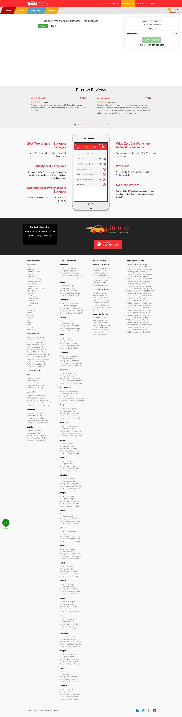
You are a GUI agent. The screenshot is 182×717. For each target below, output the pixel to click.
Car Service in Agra (33, 378)
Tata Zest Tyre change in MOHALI (137, 315)
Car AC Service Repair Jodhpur (70, 504)
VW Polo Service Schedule (36, 361)
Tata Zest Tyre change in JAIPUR (137, 300)
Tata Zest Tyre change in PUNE (136, 329)
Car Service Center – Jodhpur (70, 506)
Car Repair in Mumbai (67, 586)
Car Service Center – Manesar (70, 559)
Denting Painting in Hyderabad (70, 431)
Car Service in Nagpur (67, 602)
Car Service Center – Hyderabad (71, 436)
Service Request (32, 264)
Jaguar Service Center (100, 298)
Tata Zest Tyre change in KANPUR (137, 308)
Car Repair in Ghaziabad (68, 376)
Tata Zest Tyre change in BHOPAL (137, 276)
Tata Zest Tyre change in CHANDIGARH (139, 279)
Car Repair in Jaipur (66, 464)
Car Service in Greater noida (69, 391)
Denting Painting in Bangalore (70, 273)
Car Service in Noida (67, 619)
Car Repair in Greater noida (69, 393)
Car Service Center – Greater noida (72, 401)
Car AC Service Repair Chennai (70, 328)
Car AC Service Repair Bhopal (70, 293)
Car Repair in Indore (67, 446)
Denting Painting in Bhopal (69, 291)
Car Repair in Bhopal (67, 288)
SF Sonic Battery (32, 300)
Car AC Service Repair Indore (70, 451)
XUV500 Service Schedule (35, 366)
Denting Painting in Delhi (68, 343)
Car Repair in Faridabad (68, 358)
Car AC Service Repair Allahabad (38, 420)
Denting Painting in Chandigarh (70, 308)
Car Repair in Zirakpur (67, 692)
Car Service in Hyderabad (68, 426)
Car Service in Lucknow (68, 531)
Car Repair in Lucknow (67, 534)
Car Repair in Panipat (67, 657)
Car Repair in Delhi (66, 341)
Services (141, 3)
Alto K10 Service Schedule (36, 340)
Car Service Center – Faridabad (70, 366)
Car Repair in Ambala (34, 433)
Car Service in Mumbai (67, 584)
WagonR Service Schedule (36, 337)
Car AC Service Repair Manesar (70, 556)
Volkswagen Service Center (102, 307)
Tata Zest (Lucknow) (152, 24)
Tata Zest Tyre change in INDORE (137, 298)
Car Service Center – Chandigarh (71, 313)
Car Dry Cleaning (32, 284)
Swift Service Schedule (34, 342)
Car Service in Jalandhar (68, 479)
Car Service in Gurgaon (68, 409)
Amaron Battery (32, 298)
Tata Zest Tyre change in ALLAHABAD (139, 269)
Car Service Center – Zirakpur (70, 699)
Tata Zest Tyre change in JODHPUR (138, 305)
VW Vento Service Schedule (36, 364)
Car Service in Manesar (68, 549)
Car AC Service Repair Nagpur (70, 609)
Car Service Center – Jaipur (69, 471)
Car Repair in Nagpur (67, 604)
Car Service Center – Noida (69, 629)
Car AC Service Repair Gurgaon (70, 416)
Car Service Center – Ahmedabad (38, 405)
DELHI (83, 98)
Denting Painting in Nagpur (69, 606)
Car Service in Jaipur (67, 461)
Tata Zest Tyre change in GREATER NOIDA (140, 291)
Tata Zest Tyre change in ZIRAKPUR (138, 332)
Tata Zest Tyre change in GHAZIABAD (139, 288)
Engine (29, 320)
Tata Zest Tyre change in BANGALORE (139, 274)
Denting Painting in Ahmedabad (38, 400)
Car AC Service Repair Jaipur (69, 468)
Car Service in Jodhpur (67, 496)
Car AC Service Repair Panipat (70, 661)
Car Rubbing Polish (33, 286)
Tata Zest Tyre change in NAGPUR (137, 320)
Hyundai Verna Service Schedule (38, 354)
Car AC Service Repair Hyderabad (71, 433)
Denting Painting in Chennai (69, 326)
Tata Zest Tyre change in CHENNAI (138, 281)
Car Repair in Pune (66, 674)
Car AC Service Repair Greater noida (72, 398)
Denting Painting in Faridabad (70, 361)
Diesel (53, 26)
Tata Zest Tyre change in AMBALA (137, 272)
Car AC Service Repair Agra (36, 385)
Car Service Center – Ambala (36, 440)
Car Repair (30, 276)
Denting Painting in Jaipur (69, 466)
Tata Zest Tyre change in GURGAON (138, 293)
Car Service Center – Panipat (70, 664)
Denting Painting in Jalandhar (70, 484)
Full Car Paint (31, 291)
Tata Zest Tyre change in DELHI (137, 284)
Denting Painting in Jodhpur (69, 501)
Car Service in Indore (67, 444)
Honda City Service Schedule (36, 357)
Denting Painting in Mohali (69, 571)
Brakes (29, 305)
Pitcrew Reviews (91, 89)
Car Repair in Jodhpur (67, 499)
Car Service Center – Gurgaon (70, 418)
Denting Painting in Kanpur (69, 519)
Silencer (29, 325)
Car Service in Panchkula (68, 637)
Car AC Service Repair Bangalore (71, 275)
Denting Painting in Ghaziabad (70, 378)
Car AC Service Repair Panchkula (71, 644)
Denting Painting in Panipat (69, 659)
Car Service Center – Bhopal (69, 295)
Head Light (30, 315)
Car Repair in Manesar (67, 551)
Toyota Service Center (100, 285)
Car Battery (30, 293)
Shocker (29, 313)
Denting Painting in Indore (69, 448)
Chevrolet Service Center (101, 268)
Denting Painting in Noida (69, 624)
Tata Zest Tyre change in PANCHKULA (139, 325)
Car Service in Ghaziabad (68, 373)
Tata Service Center (99, 283)
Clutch (29, 308)
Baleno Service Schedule (35, 347)
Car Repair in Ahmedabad (36, 398)
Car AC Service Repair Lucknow (70, 539)
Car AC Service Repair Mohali (70, 574)
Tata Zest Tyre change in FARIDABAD (138, 286)
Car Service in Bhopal (67, 286)
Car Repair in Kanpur (67, 516)
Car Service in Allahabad (35, 413)
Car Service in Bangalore (68, 268)
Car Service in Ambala (34, 431)
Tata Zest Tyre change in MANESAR (138, 313)
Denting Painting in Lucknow (70, 536)
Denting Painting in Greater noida (71, 396)
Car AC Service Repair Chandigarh (71, 310)
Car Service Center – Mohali (69, 576)
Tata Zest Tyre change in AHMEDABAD (139, 267)
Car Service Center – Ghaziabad (71, 383)
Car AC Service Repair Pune (69, 679)
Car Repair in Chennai (67, 323)
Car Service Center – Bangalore (70, 278)
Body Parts (30, 327)
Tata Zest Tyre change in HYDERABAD (139, 296)
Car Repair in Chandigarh (68, 306)
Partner (116, 3)
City (152, 3)
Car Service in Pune (66, 672)
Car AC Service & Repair (35, 279)
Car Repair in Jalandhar (68, 481)
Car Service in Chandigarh (69, 303)
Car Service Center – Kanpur (69, 523)
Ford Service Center (99, 271)
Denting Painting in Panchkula (70, 641)
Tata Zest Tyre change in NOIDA (137, 322)
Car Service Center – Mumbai (70, 594)
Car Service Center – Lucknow (70, 541)
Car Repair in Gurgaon (67, 411)
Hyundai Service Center (101, 275)
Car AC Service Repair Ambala (37, 438)
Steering (29, 322)
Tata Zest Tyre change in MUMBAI (137, 317)
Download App (32, 269)
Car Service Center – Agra (35, 388)
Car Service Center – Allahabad (37, 423)
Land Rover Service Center (102, 300)
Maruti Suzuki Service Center (103, 278)
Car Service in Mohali (67, 566)
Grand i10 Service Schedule (36, 349)
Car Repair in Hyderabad (68, 428)
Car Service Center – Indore (69, 453)
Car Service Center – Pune (69, 681)
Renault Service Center (101, 280)
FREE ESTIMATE (6, 527)
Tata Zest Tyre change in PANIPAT (137, 327)
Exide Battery (31, 296)
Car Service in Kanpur (67, 514)
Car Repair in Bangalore (68, 271)
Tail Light (30, 317)
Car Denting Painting (34, 281)
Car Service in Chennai (67, 321)
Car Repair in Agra (33, 380)
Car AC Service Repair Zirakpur (70, 697)
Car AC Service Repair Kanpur (70, 521)
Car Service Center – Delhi (69, 348)
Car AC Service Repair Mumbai (70, 591)
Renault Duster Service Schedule (38, 359)
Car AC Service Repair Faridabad (71, 363)
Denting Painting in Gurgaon (70, 413)
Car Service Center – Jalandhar (70, 488)
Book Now (128, 3)
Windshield (30, 329)
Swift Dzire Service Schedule (36, 345)
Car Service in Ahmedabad (36, 396)
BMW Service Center (100, 295)
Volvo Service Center (100, 310)
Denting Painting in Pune (68, 677)
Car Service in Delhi (66, 338)
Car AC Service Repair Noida (69, 626)
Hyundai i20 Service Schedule (37, 352)
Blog (107, 3)
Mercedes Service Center (101, 303)
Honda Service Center (100, 273)
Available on (108, 244)
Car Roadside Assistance (35, 288)
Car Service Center (33, 272)
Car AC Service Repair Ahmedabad (39, 403)
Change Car (174, 13)
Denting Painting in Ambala (36, 435)
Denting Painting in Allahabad (37, 418)
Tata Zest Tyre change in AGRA (136, 264)
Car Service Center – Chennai (70, 330)
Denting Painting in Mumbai (69, 589)
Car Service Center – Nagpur (69, 611)
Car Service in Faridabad (68, 356)
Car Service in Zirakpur (67, 689)
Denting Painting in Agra (35, 383)
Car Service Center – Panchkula (70, 646)
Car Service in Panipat (67, 654)
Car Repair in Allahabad (35, 416)
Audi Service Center (99, 293)
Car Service (30, 274)
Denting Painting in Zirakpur (69, 694)
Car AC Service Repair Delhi (69, 346)
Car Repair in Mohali (67, 569)
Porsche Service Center (101, 305)
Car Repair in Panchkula (68, 639)
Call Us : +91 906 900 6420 (152, 45)
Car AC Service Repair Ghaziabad (71, 381)
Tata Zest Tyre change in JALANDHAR (139, 303)
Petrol (43, 26)
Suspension (31, 310)
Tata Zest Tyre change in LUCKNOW (138, 310)
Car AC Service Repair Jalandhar (71, 486)
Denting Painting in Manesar (70, 554)
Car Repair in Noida (66, 622)
